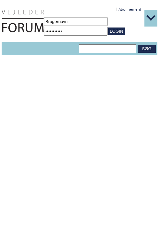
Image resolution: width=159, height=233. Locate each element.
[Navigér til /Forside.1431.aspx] (23, 21)
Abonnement (130, 9)
